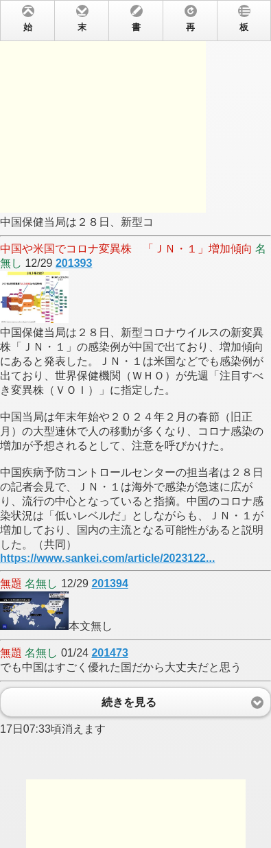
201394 (109, 583)
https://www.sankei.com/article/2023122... (107, 558)
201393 (74, 263)
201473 (109, 653)
